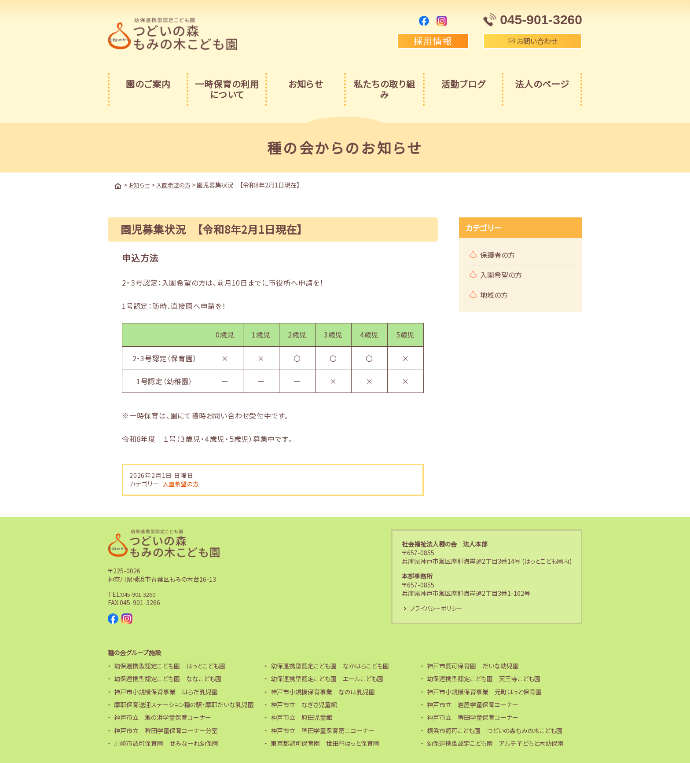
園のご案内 (148, 83)
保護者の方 (497, 254)
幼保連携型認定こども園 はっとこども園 (169, 664)
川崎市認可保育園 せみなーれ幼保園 (166, 742)
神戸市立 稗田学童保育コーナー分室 (166, 729)
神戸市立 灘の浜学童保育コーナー (162, 716)
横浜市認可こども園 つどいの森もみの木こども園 (494, 729)
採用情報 (433, 40)
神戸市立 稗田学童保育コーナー (472, 716)
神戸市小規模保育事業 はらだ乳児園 (166, 690)
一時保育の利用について (227, 89)
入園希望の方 (182, 482)
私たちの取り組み (384, 89)
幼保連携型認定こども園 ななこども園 (167, 678)
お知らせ (305, 83)
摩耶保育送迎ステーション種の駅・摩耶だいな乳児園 (184, 704)
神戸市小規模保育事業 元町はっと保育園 (484, 690)
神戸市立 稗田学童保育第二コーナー (322, 729)
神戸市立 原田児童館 (301, 716)
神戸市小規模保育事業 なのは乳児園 (323, 690)
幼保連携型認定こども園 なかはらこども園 (330, 664)
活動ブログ (463, 83)
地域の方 (494, 294)
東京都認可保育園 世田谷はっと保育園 (325, 742)
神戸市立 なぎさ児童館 (304, 704)
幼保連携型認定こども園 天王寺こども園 (483, 678)
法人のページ (542, 83)
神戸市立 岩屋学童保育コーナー (472, 704)
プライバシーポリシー (438, 607)
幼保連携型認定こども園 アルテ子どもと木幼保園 (495, 742)
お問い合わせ (533, 41)
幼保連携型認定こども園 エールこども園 (327, 678)
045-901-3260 (141, 593)
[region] (273, 360)
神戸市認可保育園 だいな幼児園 (473, 664)
